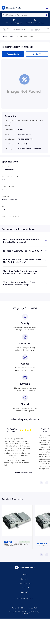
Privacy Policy (33, 608)
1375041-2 (42, 544)
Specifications (21, 36)
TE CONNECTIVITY (36, 29)
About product (8, 37)
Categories (25, 579)
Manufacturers (18, 29)
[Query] (25, 15)
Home (25, 575)
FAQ (31, 36)
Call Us (37, 54)
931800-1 (47, 29)
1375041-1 (8, 542)
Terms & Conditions (18, 608)
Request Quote (13, 54)
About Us (25, 588)
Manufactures (25, 583)
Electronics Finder (5, 29)
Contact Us (25, 592)
